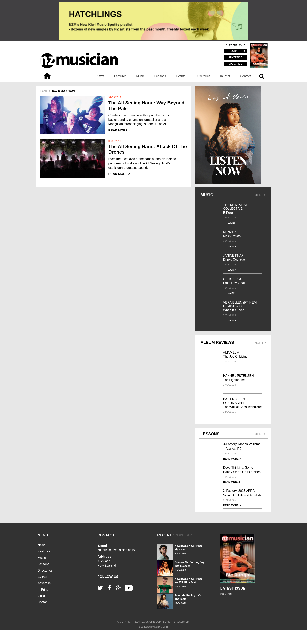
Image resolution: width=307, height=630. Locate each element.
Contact (245, 76)
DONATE (235, 51)
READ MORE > (119, 130)
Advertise (44, 583)
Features (120, 76)
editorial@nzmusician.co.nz (117, 550)
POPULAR (183, 535)
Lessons (160, 76)
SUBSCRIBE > (229, 594)
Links (41, 595)
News (100, 76)
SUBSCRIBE (235, 64)
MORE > (260, 195)
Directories (202, 76)
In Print (225, 76)
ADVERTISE (235, 57)
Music (140, 76)
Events (180, 76)
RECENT (164, 535)
